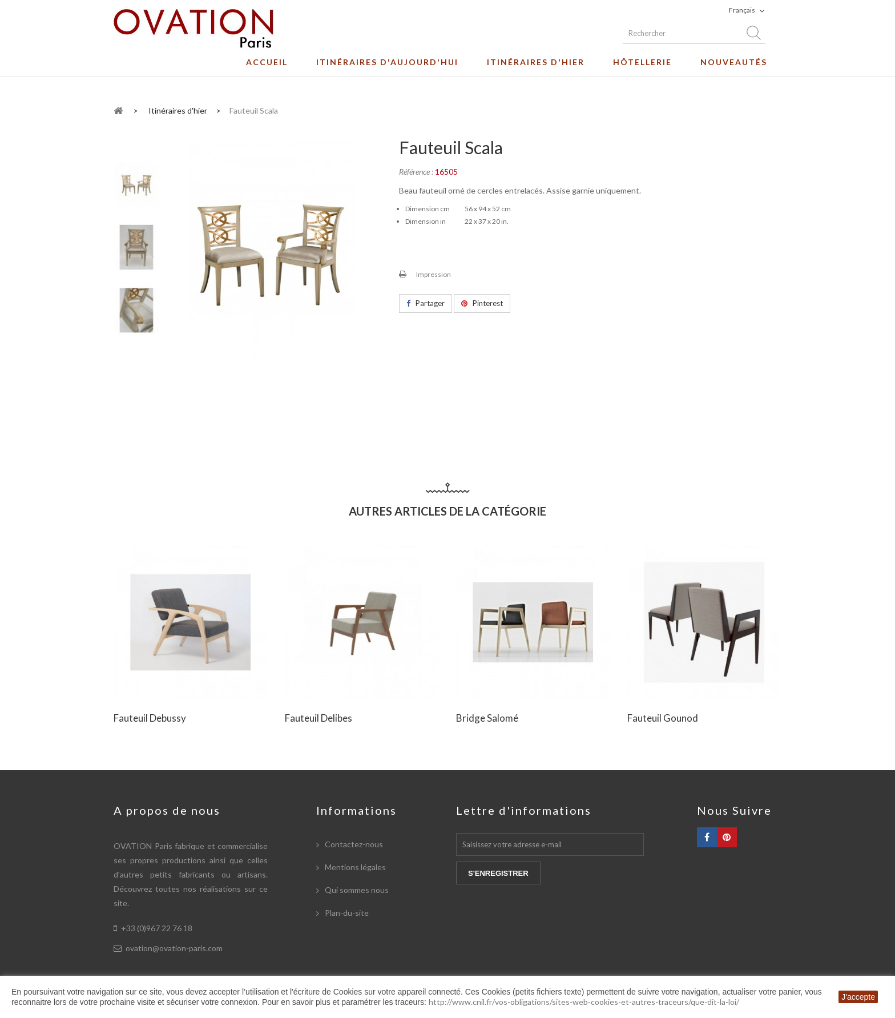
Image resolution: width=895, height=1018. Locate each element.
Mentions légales (354, 867)
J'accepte (858, 996)
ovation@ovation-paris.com (174, 948)
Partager (425, 303)
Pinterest (482, 303)
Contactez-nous (353, 844)
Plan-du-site (346, 913)
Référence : (416, 171)
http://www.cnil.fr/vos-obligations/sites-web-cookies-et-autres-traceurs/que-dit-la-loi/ (584, 1002)
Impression (433, 274)
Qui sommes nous (356, 890)
